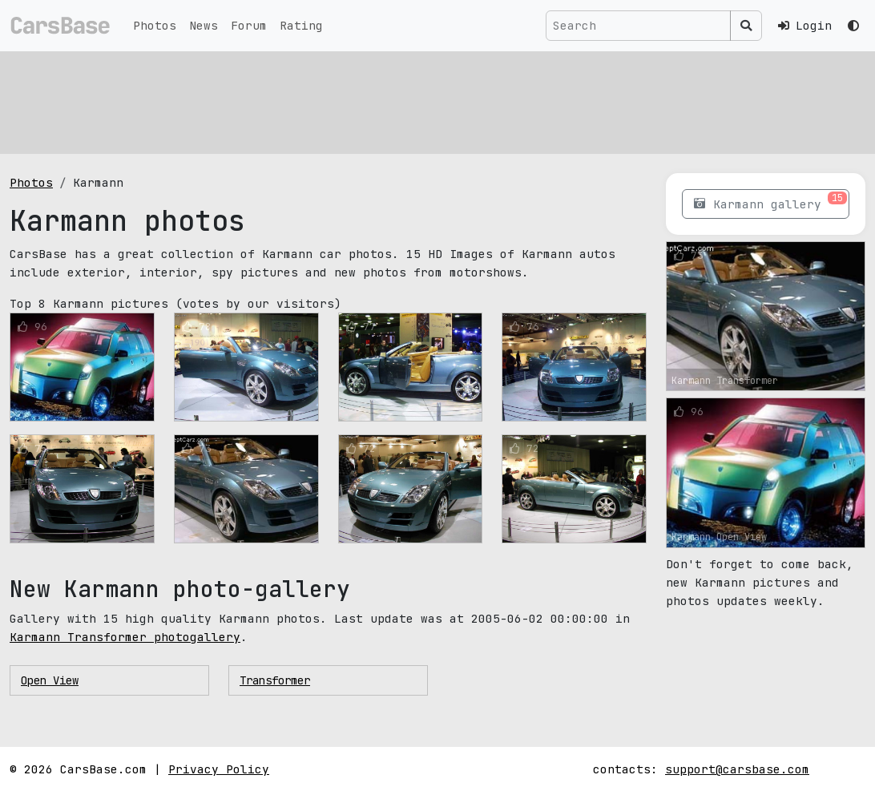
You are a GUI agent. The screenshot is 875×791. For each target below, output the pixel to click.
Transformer (275, 680)
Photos (154, 25)
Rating (301, 25)
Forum (249, 25)
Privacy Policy (218, 769)
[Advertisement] (437, 100)
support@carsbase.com (737, 769)
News (203, 25)
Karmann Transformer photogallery (125, 636)
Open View (50, 680)
